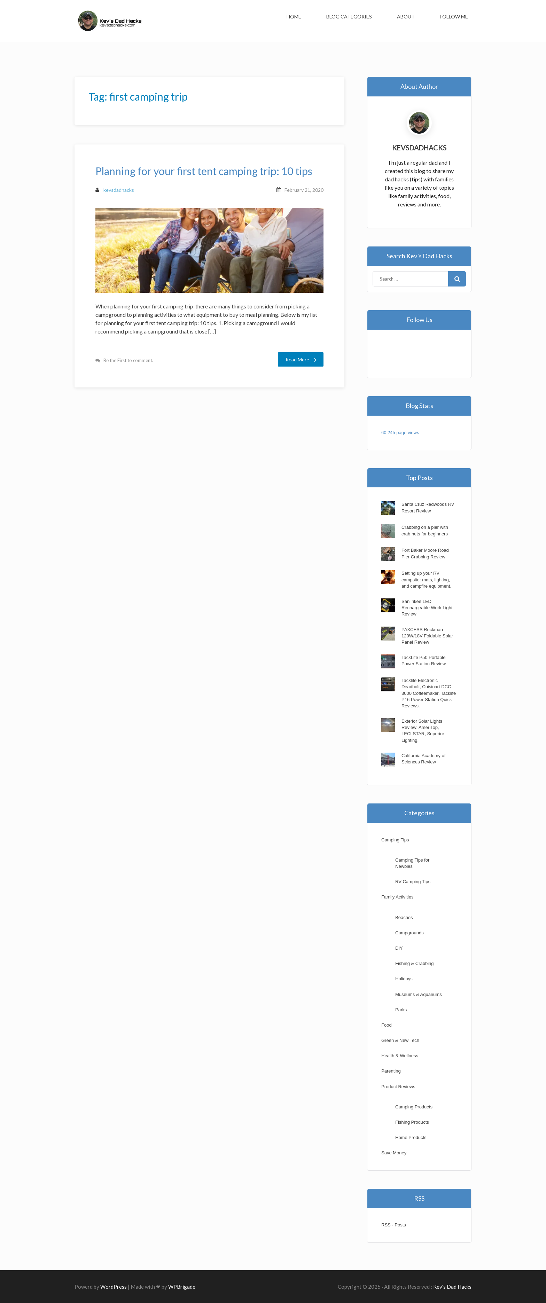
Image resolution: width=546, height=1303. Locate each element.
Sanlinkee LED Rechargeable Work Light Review (426, 608)
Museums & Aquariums (418, 994)
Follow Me (454, 16)
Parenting (391, 1071)
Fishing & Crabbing (414, 963)
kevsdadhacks (114, 190)
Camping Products (413, 1106)
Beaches (404, 917)
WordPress (113, 1287)
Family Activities (397, 897)
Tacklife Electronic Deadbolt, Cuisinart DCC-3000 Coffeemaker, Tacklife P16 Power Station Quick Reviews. (428, 693)
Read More (301, 359)
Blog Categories (349, 16)
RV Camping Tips (412, 881)
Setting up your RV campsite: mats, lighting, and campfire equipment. (426, 579)
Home (294, 16)
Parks (401, 1009)
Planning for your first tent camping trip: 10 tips (203, 171)
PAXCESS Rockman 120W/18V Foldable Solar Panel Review (427, 636)
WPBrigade (181, 1287)
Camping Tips (395, 839)
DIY (399, 948)
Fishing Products (412, 1122)
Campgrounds (409, 932)
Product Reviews (398, 1086)
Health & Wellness (399, 1055)
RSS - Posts (393, 1224)
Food (386, 1025)
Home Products (411, 1137)
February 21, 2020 (303, 190)
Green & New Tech (400, 1040)
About (406, 16)
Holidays (404, 978)
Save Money (393, 1152)
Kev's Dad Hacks (452, 1287)
